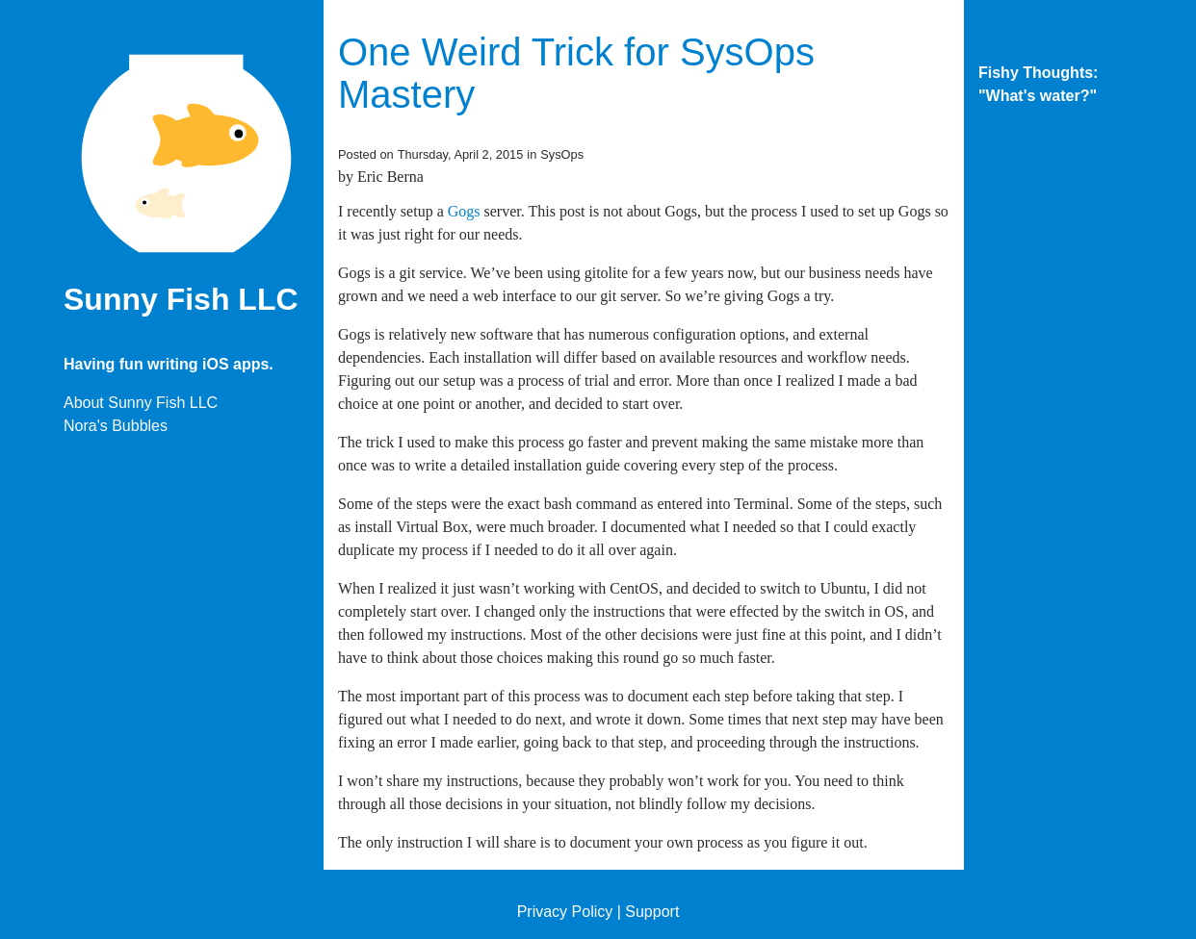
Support (652, 911)
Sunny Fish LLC (181, 299)
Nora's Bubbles (116, 426)
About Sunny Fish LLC (141, 402)
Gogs (464, 211)
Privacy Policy (565, 911)
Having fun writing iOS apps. (168, 364)
